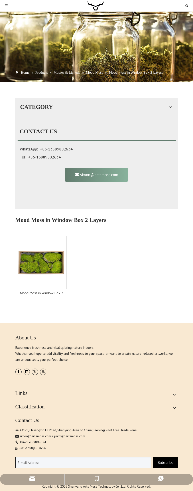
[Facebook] (18, 372)
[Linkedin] (27, 372)
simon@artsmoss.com (96, 174)
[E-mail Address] (83, 462)
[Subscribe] (165, 462)
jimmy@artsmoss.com (69, 436)
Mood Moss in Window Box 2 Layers (41, 293)
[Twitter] (35, 372)
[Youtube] (43, 372)
